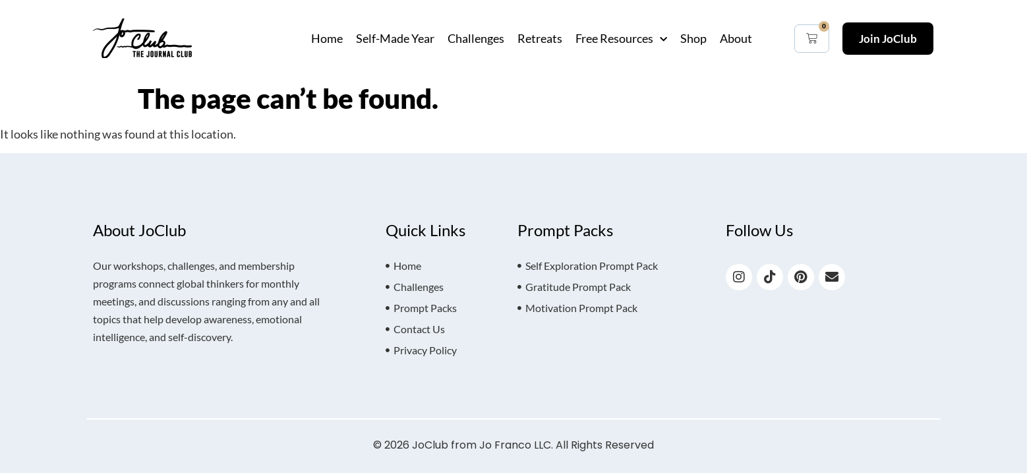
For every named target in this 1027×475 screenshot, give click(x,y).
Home (327, 38)
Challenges (476, 38)
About (736, 38)
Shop (693, 38)
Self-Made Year (395, 38)
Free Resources (621, 38)
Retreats (539, 38)
